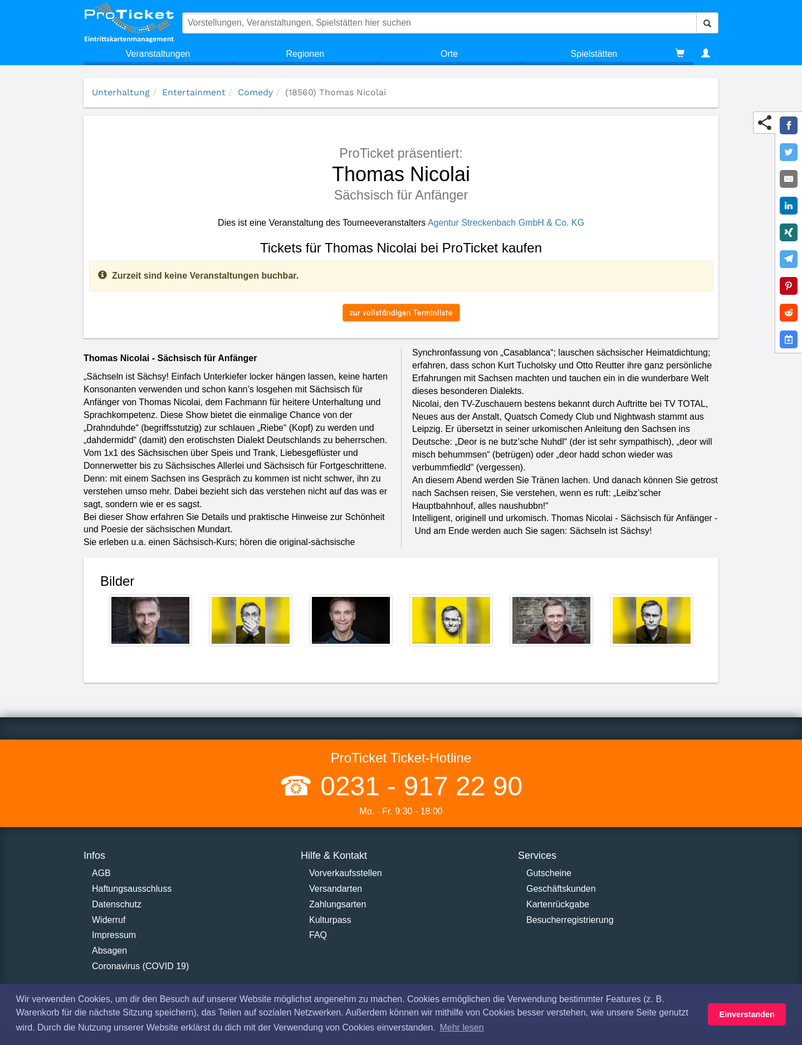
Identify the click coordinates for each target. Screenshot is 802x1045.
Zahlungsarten (337, 904)
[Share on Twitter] (789, 152)
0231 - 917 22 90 (417, 786)
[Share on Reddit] (789, 313)
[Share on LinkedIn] (789, 206)
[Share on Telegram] (789, 259)
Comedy (255, 92)
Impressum (114, 935)
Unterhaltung (121, 92)
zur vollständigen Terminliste (401, 312)
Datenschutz (116, 904)
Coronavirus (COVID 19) (140, 966)
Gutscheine (548, 873)
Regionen (305, 54)
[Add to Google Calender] (789, 339)
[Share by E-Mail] (789, 179)
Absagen (109, 950)
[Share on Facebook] (789, 125)
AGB (101, 873)
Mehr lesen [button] (461, 1027)
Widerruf (108, 920)
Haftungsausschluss (132, 888)
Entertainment (194, 92)
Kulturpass (330, 920)
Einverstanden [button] (747, 1014)
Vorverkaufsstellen (345, 873)
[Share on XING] (789, 232)
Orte (449, 54)
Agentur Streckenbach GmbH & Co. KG (506, 222)
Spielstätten (594, 54)
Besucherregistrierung (570, 920)
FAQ (318, 935)
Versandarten (335, 888)
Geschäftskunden (561, 888)
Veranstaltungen (158, 54)
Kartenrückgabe (557, 904)
